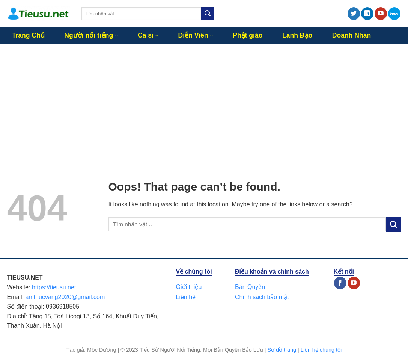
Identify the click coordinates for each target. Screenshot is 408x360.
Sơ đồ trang (282, 350)
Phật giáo (247, 35)
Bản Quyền (250, 287)
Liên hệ (186, 297)
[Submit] (207, 13)
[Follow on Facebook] (340, 283)
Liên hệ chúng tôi (321, 350)
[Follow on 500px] (394, 13)
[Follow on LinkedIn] (367, 13)
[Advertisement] (204, 100)
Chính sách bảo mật (262, 297)
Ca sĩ (148, 35)
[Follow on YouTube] (381, 13)
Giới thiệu (189, 287)
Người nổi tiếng (91, 35)
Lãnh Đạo (297, 35)
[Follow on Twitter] (354, 13)
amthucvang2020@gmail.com (65, 297)
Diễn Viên (195, 35)
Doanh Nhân (351, 35)
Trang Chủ (28, 35)
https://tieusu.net (54, 287)
